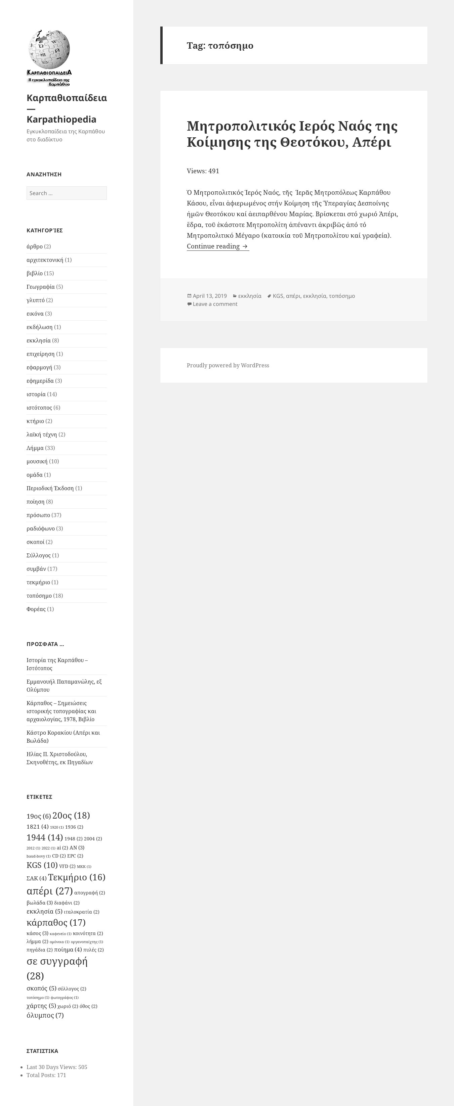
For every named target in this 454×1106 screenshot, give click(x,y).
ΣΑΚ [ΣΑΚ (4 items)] (37, 878)
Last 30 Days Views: (52, 1067)
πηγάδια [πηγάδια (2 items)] (40, 950)
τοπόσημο (39, 595)
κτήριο (35, 421)
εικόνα (35, 313)
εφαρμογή (39, 367)
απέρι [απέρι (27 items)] (50, 890)
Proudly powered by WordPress (228, 365)
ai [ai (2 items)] (62, 848)
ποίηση (36, 501)
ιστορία (36, 394)
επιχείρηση (41, 354)
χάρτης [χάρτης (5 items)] (41, 1005)
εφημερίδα (40, 380)
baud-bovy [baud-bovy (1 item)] (39, 856)
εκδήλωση (40, 327)
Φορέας (36, 609)
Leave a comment (215, 304)
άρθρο (35, 246)
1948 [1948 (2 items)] (74, 839)
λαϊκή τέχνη (42, 434)
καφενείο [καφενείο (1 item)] (61, 933)
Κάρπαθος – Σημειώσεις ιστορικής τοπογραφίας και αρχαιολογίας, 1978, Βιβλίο (61, 711)
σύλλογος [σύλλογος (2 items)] (72, 989)
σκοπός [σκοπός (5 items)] (41, 988)
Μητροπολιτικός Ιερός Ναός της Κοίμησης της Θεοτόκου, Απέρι (292, 133)
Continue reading (218, 246)
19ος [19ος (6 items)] (39, 816)
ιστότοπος (39, 407)
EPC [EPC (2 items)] (75, 856)
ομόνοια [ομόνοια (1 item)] (60, 941)
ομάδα (35, 474)
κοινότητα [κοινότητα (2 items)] (88, 933)
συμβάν (36, 568)
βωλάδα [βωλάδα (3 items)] (40, 902)
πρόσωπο (38, 515)
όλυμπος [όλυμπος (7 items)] (45, 1015)
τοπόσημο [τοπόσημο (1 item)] (38, 997)
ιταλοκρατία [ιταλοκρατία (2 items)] (81, 912)
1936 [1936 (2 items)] (74, 827)
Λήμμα (35, 448)
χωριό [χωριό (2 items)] (67, 1006)
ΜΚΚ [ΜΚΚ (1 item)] (84, 866)
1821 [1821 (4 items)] (38, 826)
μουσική (37, 461)
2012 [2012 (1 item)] (33, 848)
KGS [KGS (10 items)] (42, 865)
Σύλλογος (39, 555)
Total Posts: (42, 1075)
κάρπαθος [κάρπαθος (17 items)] (56, 922)
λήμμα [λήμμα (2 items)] (37, 941)
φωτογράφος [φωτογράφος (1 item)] (65, 997)
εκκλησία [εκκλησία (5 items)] (45, 911)
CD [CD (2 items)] (59, 856)
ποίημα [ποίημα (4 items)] (68, 949)
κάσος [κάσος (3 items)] (37, 933)
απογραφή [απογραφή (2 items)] (89, 893)
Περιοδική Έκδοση (50, 488)
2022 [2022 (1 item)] (48, 848)
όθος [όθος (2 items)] (88, 1006)
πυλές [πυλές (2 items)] (93, 950)
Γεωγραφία (41, 286)
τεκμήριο (38, 582)
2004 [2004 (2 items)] (93, 839)
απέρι (293, 295)
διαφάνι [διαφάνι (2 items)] (67, 903)
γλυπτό (36, 300)
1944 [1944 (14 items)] (45, 837)
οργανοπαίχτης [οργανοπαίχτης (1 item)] (87, 941)
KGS (278, 295)
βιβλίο (35, 273)
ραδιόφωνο (41, 528)
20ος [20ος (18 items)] (71, 815)
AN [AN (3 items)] (77, 847)
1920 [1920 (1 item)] (57, 827)
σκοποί (35, 542)
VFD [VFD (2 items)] (67, 866)
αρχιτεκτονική (45, 260)
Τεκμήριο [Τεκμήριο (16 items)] (77, 877)
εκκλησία (39, 340)
